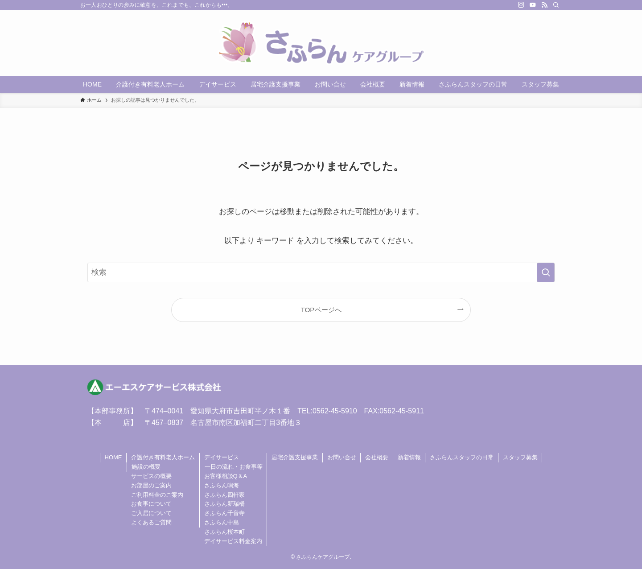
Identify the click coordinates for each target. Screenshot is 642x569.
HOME (113, 457)
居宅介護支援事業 (295, 457)
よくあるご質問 (151, 522)
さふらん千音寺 (224, 513)
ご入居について (151, 513)
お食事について (151, 503)
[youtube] (533, 5)
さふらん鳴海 (221, 485)
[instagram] (521, 5)
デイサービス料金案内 (233, 541)
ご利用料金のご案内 (157, 494)
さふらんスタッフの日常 (462, 457)
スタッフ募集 (520, 457)
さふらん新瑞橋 (224, 503)
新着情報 (409, 457)
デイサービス (221, 457)
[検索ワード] (321, 272)
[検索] (556, 5)
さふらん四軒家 (224, 494)
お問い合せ (341, 457)
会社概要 (376, 457)
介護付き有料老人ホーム (163, 457)
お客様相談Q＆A (225, 476)
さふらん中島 (221, 522)
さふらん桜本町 (224, 531)
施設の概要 (146, 466)
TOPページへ (320, 309)
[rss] (544, 5)
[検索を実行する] (546, 272)
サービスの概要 (151, 476)
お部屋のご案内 (151, 485)
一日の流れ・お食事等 (234, 466)
